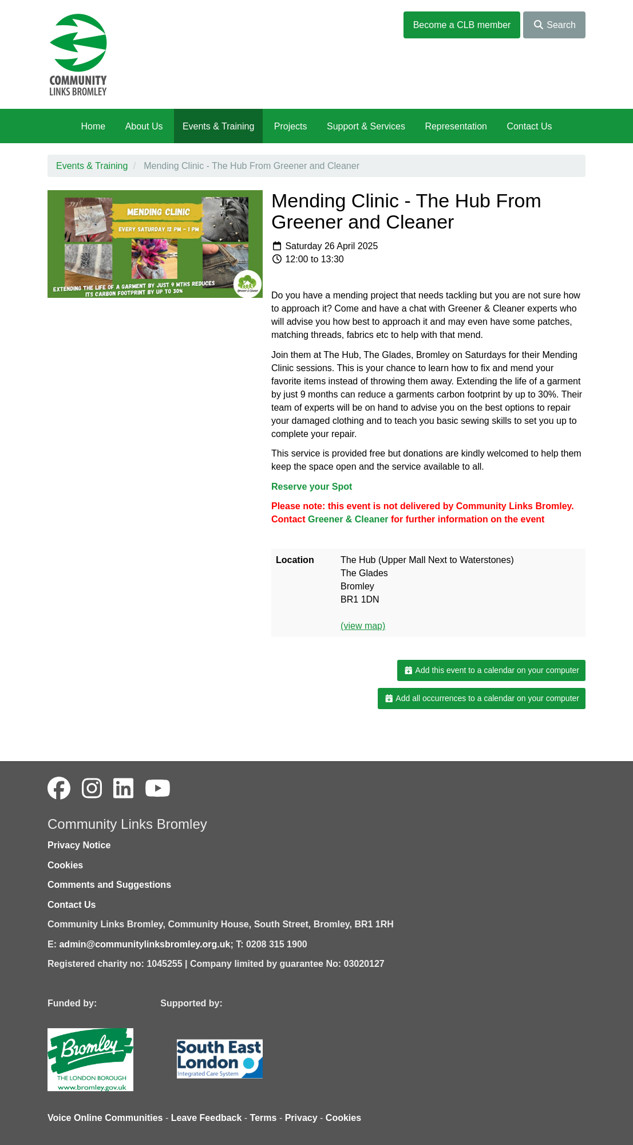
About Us (144, 126)
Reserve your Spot (311, 486)
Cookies (65, 865)
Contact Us (529, 126)
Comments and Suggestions (109, 885)
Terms (263, 1118)
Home (93, 126)
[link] (349, 519)
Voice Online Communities (105, 1118)
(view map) (363, 626)
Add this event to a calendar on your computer (491, 670)
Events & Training (218, 126)
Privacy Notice (79, 845)
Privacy (301, 1118)
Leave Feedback (206, 1118)
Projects (290, 126)
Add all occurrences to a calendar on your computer (481, 698)
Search (554, 25)
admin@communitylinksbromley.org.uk (144, 944)
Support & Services (366, 126)
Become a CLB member (462, 25)
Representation (456, 126)
